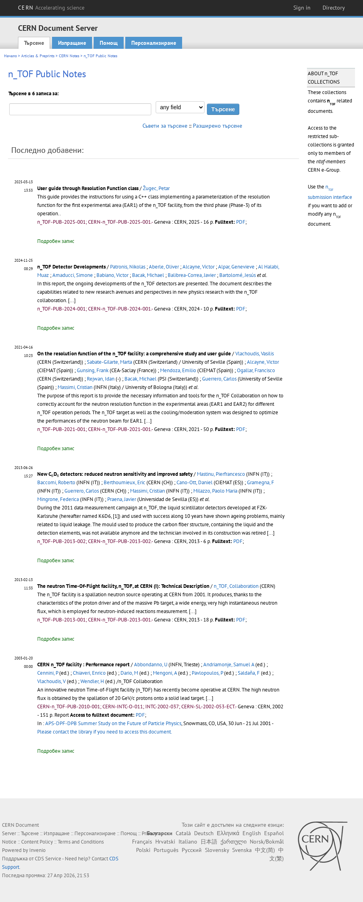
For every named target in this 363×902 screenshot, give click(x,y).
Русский (192, 850)
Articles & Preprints (37, 55)
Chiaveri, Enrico (89, 672)
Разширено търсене (217, 125)
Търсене (34, 42)
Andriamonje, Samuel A (228, 664)
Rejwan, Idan (100, 378)
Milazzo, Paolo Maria (215, 490)
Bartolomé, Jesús (237, 275)
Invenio (37, 850)
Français (142, 841)
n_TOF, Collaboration (236, 586)
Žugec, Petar (156, 188)
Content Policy (37, 841)
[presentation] (52, 475)
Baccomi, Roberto (56, 482)
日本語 (209, 841)
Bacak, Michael (148, 275)
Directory (334, 7)
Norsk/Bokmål (267, 841)
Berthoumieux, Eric (124, 482)
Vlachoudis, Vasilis (254, 353)
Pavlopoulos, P (207, 672)
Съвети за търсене (164, 125)
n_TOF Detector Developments (71, 266)
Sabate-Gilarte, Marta (109, 362)
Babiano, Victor (112, 275)
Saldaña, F (249, 672)
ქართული (234, 841)
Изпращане (72, 42)
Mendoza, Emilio (178, 370)
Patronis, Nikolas (127, 266)
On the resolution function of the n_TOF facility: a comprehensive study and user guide (134, 353)
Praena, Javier (121, 499)
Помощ (109, 42)
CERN (51, 7)
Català (183, 833)
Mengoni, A (165, 672)
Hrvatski (165, 841)
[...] (72, 300)
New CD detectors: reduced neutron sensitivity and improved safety (115, 474)
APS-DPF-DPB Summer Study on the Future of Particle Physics (113, 723)
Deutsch (204, 833)
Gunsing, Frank (92, 370)
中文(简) (265, 850)
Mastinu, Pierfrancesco (221, 474)
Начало (10, 55)
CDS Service (48, 858)
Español (274, 833)
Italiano (187, 841)
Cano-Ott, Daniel (194, 482)
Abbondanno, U (150, 664)
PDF (240, 221)
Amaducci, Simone (72, 275)
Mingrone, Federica (58, 499)
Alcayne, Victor (199, 266)
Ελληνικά (228, 833)
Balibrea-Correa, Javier (192, 275)
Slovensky (217, 850)
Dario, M (129, 672)
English (252, 833)
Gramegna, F (260, 482)
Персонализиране (153, 42)
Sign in (302, 7)
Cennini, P (47, 672)
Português (166, 850)
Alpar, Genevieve (236, 266)
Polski (143, 850)
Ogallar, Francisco (256, 370)
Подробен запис (55, 241)
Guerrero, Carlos (219, 378)
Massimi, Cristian (75, 387)
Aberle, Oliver (164, 266)
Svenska (242, 850)
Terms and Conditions (81, 841)
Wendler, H (92, 681)
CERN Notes (69, 55)
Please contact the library (104, 731)
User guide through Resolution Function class (87, 188)
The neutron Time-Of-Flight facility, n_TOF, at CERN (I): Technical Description (123, 586)
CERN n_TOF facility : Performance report (83, 664)
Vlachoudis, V (51, 681)
